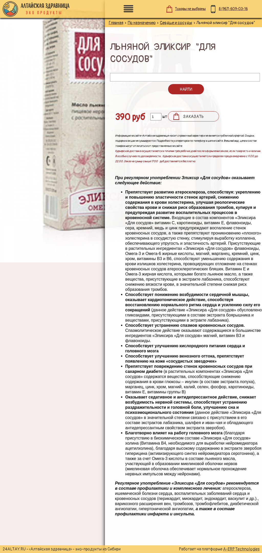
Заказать (193, 116)
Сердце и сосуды (176, 22)
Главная (116, 22)
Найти (186, 89)
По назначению (142, 22)
